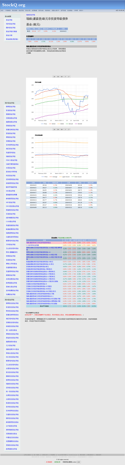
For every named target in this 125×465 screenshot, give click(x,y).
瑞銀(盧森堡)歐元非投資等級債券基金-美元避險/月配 (43, 299)
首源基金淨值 (10, 260)
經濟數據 (34, 10)
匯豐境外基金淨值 (12, 241)
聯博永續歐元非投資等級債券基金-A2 (38, 252)
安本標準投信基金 (12, 410)
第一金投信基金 (11, 330)
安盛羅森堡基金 (11, 267)
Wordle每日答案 (62, 455)
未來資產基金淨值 (12, 279)
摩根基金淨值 (10, 137)
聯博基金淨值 (10, 106)
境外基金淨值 (10, 24)
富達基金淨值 (10, 110)
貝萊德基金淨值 (11, 118)
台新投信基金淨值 (12, 399)
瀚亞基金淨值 (10, 149)
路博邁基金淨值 (11, 283)
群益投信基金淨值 (12, 338)
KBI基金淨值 (10, 191)
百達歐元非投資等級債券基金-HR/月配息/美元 (41, 291)
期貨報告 (47, 10)
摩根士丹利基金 (11, 264)
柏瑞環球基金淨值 (12, 183)
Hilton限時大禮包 (63, 456)
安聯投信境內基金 (12, 322)
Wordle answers (73, 455)
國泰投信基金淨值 (12, 376)
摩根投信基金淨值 (12, 334)
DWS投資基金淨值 (12, 206)
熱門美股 (63, 10)
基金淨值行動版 (11, 31)
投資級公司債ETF (72, 456)
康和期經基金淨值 (12, 430)
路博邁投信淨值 (11, 449)
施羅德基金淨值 (11, 122)
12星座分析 (44, 455)
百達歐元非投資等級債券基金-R (36, 284)
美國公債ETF (55, 10)
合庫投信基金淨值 (12, 395)
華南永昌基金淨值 (12, 353)
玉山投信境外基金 (12, 248)
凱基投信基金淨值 (12, 403)
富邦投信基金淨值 (12, 407)
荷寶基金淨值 (10, 256)
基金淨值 (21, 10)
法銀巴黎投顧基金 (12, 164)
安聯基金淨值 (10, 141)
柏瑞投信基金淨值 (12, 326)
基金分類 (27, 10)
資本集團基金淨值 (12, 290)
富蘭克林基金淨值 (12, 129)
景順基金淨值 (10, 126)
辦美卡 (81, 10)
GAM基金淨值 (10, 221)
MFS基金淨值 (10, 202)
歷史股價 (14, 10)
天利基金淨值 (10, 244)
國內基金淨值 (10, 27)
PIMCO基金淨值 (11, 160)
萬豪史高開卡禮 (35, 456)
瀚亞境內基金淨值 (12, 318)
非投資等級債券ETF (82, 456)
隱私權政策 (90, 455)
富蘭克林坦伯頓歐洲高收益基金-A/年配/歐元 (40, 274)
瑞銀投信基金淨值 (12, 384)
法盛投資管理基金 (12, 237)
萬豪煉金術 (48, 456)
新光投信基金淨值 (12, 372)
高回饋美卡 (55, 456)
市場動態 (8, 10)
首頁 (2, 10)
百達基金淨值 (10, 214)
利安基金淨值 (10, 175)
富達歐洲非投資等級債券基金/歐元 (37, 266)
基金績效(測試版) (11, 39)
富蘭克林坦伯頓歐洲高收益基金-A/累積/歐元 (40, 271)
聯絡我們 (98, 455)
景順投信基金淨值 (12, 445)
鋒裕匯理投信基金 (12, 422)
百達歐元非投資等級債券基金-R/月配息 (39, 286)
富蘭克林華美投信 (12, 315)
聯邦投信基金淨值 (12, 418)
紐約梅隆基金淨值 (12, 218)
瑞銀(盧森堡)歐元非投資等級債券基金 (38, 242)
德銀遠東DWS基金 (12, 349)
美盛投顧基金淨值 (12, 225)
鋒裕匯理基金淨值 (12, 198)
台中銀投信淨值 (11, 426)
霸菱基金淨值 (10, 114)
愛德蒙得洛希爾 (11, 195)
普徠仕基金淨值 (11, 287)
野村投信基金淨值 (12, 311)
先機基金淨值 (10, 294)
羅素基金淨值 (10, 275)
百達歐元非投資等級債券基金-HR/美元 (38, 289)
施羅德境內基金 (11, 341)
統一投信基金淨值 (12, 391)
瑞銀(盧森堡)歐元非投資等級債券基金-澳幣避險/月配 (43, 301)
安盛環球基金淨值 (12, 271)
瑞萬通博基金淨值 (12, 233)
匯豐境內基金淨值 (12, 361)
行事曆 (76, 10)
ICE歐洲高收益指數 (32, 245)
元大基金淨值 (10, 345)
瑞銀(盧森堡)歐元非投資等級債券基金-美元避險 (41, 303)
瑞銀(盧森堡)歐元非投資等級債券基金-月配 (40, 294)
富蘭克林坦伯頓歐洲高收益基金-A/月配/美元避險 (42, 281)
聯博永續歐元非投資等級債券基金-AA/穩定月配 (41, 254)
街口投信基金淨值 (12, 357)
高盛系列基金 (10, 152)
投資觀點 (69, 10)
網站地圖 (82, 455)
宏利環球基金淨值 (12, 179)
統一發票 (36, 455)
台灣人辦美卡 (27, 455)
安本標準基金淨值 (12, 145)
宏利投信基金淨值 (12, 387)
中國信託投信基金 (12, 437)
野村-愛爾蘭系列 (11, 252)
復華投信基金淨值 (12, 380)
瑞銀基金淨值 (10, 156)
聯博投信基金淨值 (12, 303)
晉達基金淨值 (10, 133)
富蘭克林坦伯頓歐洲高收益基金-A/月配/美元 (40, 279)
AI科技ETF (90, 456)
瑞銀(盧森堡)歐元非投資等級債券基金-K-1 (39, 296)
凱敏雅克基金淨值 (12, 210)
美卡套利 (42, 456)
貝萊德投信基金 (11, 433)
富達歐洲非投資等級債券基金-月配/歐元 (39, 269)
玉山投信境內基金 (12, 364)
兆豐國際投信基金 (12, 441)
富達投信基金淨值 (12, 307)
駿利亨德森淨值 (11, 187)
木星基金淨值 (10, 168)
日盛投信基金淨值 (12, 414)
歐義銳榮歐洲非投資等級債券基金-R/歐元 (39, 261)
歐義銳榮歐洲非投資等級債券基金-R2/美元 (40, 264)
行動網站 (52, 455)
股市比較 (41, 10)
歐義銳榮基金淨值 (12, 229)
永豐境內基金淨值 (12, 368)
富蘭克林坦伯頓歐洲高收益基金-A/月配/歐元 (40, 276)
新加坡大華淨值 (11, 172)
